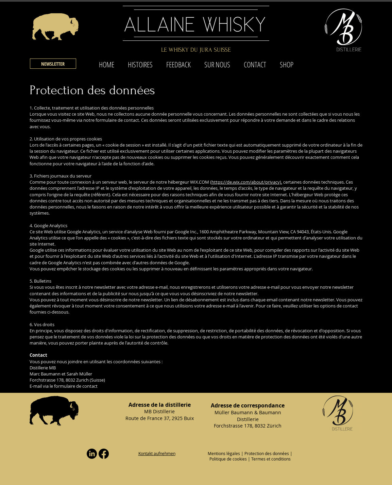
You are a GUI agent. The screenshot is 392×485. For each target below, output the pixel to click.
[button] (53, 63)
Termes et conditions (271, 459)
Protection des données (266, 453)
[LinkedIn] (92, 454)
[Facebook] (104, 454)
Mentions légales (224, 453)
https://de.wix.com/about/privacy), (246, 182)
